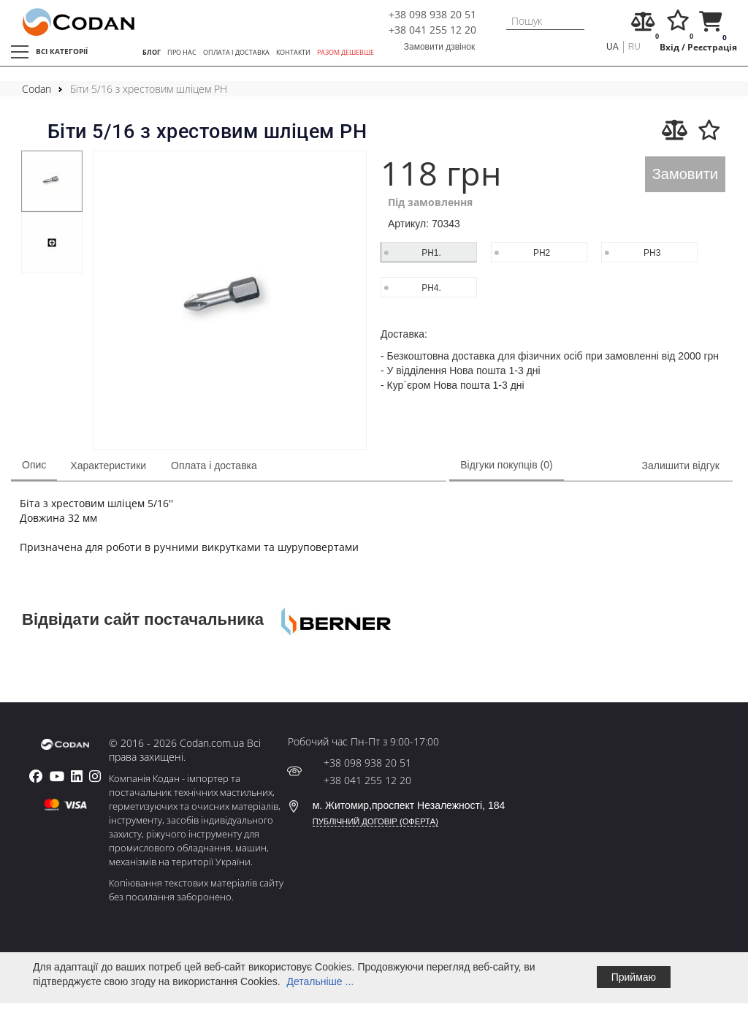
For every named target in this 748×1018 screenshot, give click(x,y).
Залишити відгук (681, 465)
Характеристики (108, 465)
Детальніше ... (320, 981)
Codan (36, 89)
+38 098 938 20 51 (432, 14)
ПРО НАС (181, 52)
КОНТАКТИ (293, 52)
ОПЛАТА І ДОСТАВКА (236, 52)
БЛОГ (151, 52)
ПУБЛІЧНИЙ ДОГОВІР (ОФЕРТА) (375, 821)
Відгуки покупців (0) (506, 465)
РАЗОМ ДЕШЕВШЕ (345, 52)
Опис (34, 465)
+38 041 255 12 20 (432, 30)
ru (634, 47)
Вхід (669, 47)
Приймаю (633, 977)
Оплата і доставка (214, 465)
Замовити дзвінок (440, 47)
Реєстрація (712, 47)
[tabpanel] (52, 181)
